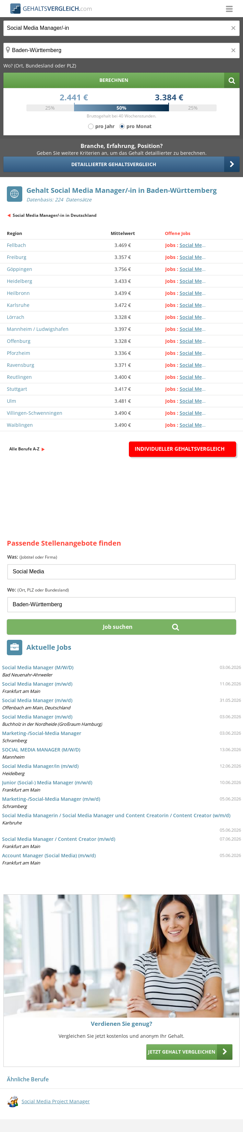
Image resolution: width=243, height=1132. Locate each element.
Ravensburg (20, 365)
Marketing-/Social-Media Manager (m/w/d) (51, 799)
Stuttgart (17, 389)
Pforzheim (18, 353)
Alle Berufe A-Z (24, 449)
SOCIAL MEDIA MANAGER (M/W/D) (41, 749)
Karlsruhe (18, 305)
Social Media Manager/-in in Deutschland (55, 215)
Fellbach (16, 245)
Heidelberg (19, 281)
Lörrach (15, 317)
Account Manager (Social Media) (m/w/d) (49, 855)
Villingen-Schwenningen (34, 413)
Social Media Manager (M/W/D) (37, 667)
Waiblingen (20, 425)
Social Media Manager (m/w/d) (37, 684)
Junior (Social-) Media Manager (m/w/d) (47, 782)
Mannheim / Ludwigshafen (38, 329)
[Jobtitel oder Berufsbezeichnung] (121, 28)
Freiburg (16, 257)
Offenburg (19, 341)
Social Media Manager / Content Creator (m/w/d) (58, 839)
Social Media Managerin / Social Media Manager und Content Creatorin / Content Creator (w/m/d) (116, 815)
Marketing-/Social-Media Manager (41, 733)
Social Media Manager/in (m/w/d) (40, 766)
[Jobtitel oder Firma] (121, 572)
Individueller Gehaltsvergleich (179, 448)
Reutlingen (19, 377)
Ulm (11, 401)
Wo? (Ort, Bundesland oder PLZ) (39, 65)
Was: (32, 556)
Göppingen (19, 269)
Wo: (38, 589)
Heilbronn (18, 293)
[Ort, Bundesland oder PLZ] (121, 50)
